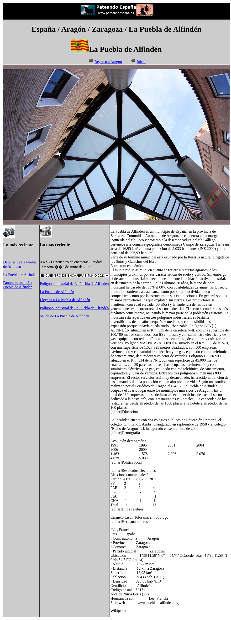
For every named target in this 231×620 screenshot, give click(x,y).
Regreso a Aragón (108, 62)
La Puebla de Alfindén (20, 275)
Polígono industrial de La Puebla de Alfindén (74, 284)
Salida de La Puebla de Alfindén (64, 316)
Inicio (141, 62)
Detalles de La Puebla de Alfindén (20, 264)
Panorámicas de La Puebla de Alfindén (17, 285)
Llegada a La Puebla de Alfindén (65, 300)
